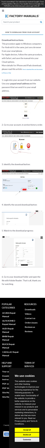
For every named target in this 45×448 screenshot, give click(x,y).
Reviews (29, 331)
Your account (8, 371)
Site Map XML (8, 397)
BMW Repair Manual (8, 338)
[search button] (41, 22)
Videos (28, 314)
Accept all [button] (27, 430)
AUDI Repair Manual (8, 330)
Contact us (30, 318)
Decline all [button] (27, 435)
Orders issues (31, 322)
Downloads (30, 309)
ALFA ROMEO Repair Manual (8, 322)
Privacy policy (20, 421)
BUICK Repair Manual (8, 346)
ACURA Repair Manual (9, 315)
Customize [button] (27, 440)
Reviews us (30, 327)
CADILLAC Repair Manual (10, 354)
